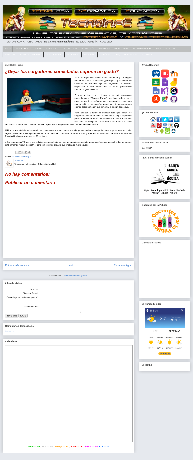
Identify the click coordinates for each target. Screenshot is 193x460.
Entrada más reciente (17, 265)
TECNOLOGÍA (87, 49)
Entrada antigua (123, 265)
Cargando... (10, 333)
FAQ (118, 54)
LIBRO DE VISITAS (54, 54)
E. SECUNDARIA (69, 49)
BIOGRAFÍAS (89, 54)
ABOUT (38, 49)
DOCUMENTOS (131, 54)
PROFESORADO (121, 49)
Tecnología (26, 156)
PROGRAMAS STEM (165, 49)
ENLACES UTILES (23, 49)
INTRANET (147, 54)
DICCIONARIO (73, 54)
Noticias (16, 156)
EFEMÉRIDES (106, 54)
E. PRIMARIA (52, 49)
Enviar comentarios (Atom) (75, 275)
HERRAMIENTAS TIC (142, 49)
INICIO (8, 49)
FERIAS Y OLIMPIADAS (30, 54)
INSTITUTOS (10, 54)
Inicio (71, 265)
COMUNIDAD (104, 49)
